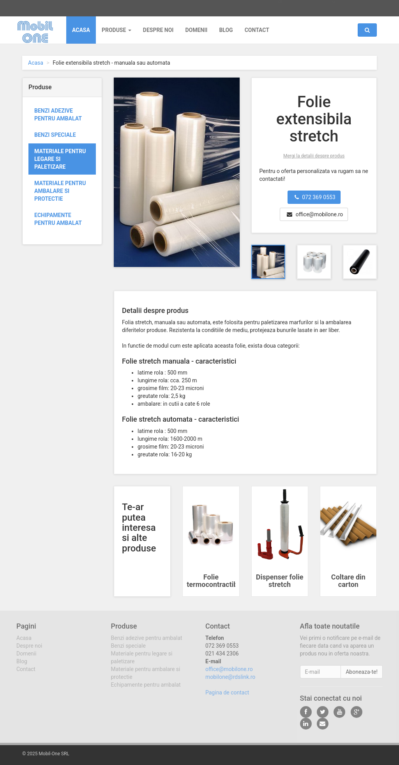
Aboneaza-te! (362, 677)
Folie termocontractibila (216, 581)
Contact (257, 30)
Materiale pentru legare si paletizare (60, 159)
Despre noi (158, 30)
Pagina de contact (227, 697)
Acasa (81, 30)
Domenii (196, 30)
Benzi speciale (55, 135)
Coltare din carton (348, 581)
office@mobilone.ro (303, 7)
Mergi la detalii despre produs (314, 156)
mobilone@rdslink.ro (230, 682)
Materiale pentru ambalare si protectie (60, 191)
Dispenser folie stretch (280, 581)
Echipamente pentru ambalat (58, 219)
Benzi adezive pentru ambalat (58, 115)
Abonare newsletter (356, 7)
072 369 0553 (255, 7)
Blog (226, 30)
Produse (116, 30)
